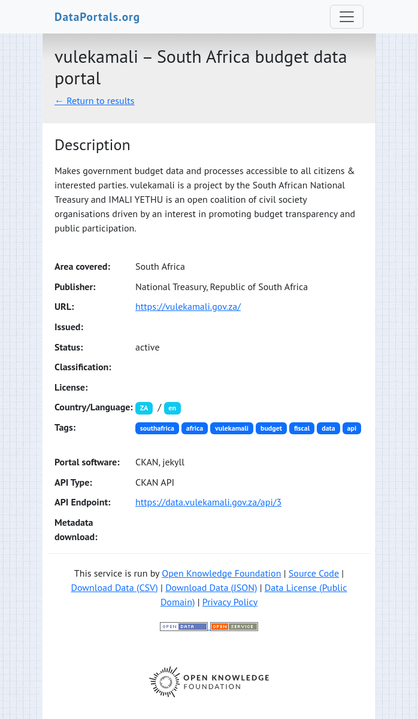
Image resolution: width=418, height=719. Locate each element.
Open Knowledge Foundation (221, 573)
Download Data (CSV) (114, 587)
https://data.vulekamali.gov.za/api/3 (208, 502)
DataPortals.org (97, 16)
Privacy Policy (230, 602)
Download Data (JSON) (211, 587)
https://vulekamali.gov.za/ (188, 306)
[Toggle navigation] (347, 17)
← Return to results (94, 100)
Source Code (314, 573)
